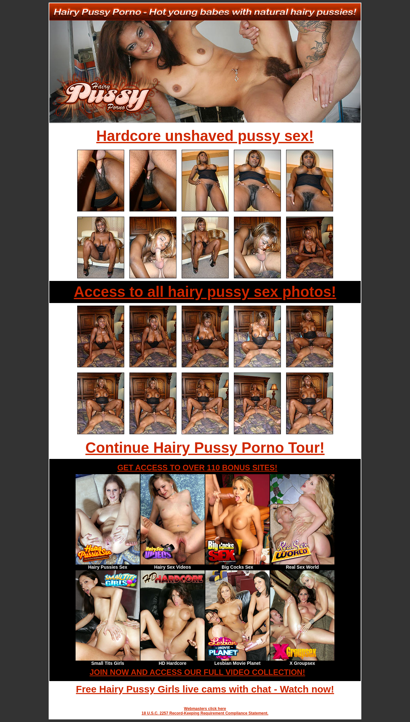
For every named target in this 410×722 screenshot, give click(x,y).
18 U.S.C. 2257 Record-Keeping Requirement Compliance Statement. (205, 713)
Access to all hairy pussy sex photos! (205, 292)
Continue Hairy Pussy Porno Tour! (204, 447)
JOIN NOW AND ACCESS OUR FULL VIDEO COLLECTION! (197, 672)
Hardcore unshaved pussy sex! (205, 136)
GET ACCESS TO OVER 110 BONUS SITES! (197, 467)
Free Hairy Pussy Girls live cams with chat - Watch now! (205, 689)
